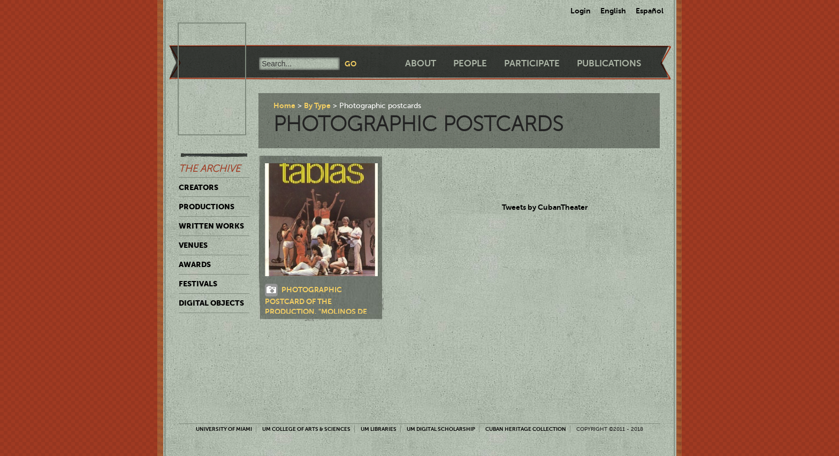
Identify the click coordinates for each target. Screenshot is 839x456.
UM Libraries (378, 429)
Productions (206, 206)
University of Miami (224, 429)
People (470, 63)
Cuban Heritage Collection (525, 429)
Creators (198, 187)
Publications (609, 63)
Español (649, 10)
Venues (193, 245)
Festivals (198, 283)
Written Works (211, 226)
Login (580, 10)
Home (284, 105)
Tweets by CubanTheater (545, 207)
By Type (317, 105)
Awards (195, 264)
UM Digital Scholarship (441, 429)
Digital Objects (211, 303)
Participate (532, 63)
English (613, 10)
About (420, 63)
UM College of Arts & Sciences (306, 429)
